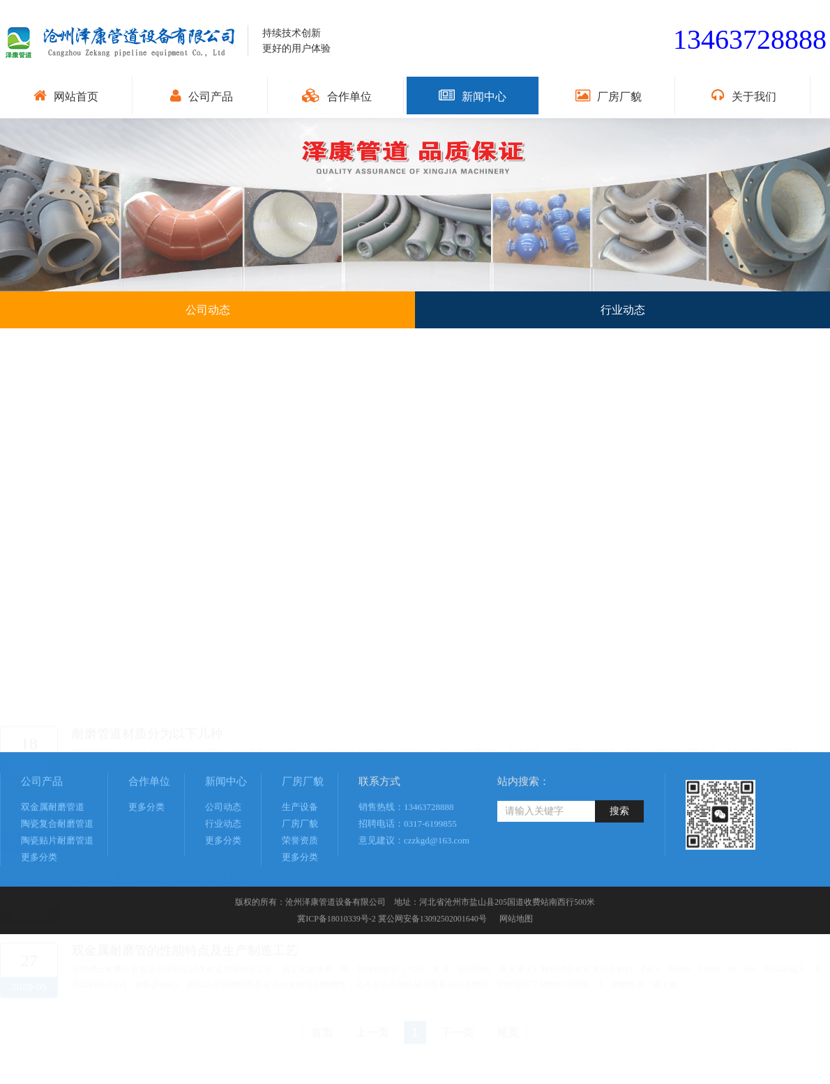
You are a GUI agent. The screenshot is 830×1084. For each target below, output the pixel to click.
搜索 (619, 858)
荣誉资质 (300, 888)
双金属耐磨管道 (52, 854)
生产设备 (300, 854)
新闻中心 (472, 95)
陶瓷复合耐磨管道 (57, 871)
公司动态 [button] (208, 310)
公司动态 (223, 854)
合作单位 (337, 95)
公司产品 (201, 95)
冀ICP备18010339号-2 (336, 966)
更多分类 (39, 904)
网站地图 (515, 966)
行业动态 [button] (623, 310)
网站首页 (65, 95)
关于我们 (743, 95)
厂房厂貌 (608, 95)
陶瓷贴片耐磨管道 (57, 888)
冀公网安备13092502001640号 (432, 966)
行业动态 (223, 871)
